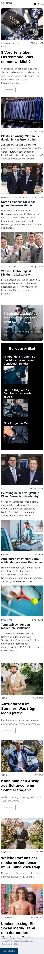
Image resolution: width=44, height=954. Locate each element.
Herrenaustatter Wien (14, 197)
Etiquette (6, 620)
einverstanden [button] (9, 951)
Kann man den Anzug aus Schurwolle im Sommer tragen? (20, 785)
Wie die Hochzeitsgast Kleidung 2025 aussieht (17, 272)
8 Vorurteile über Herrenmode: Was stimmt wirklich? (17, 57)
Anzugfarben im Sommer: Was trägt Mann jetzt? (18, 708)
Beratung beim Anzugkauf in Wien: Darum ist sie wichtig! (20, 494)
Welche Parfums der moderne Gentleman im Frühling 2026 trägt (20, 862)
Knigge (5, 554)
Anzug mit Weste (10, 266)
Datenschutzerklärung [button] (11, 944)
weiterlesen (8, 90)
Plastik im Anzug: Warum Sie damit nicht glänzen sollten (20, 137)
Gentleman (6, 917)
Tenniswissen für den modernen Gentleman (15, 626)
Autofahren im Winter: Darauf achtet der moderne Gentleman (22, 560)
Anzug (5, 131)
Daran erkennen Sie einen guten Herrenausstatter (18, 203)
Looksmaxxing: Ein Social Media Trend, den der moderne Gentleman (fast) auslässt (18, 932)
